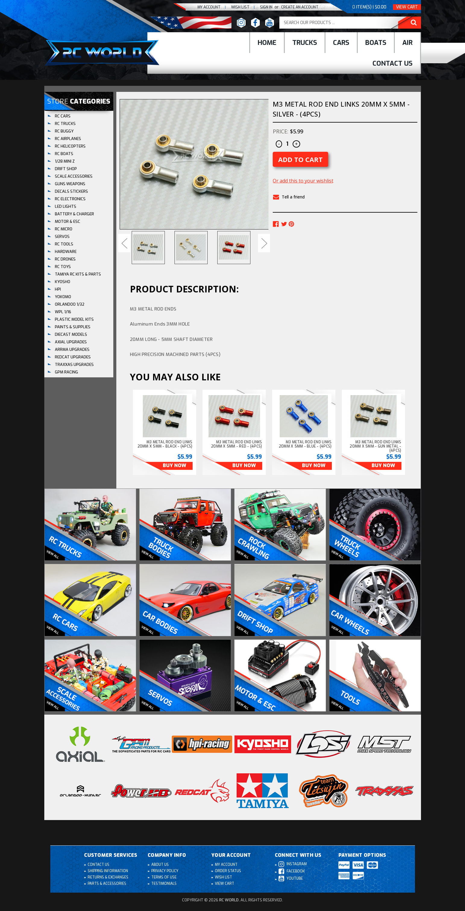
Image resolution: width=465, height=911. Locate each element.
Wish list (236, 7)
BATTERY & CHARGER (74, 214)
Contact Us (392, 63)
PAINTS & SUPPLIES (72, 326)
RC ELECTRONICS (70, 198)
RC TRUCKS (65, 123)
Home (267, 42)
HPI (58, 289)
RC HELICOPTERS (70, 146)
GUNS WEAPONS (70, 183)
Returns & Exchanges (108, 877)
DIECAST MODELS (71, 334)
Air (407, 42)
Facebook (291, 872)
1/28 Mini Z (65, 161)
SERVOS (62, 236)
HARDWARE (66, 251)
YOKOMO (63, 296)
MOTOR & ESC (67, 221)
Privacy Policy (165, 871)
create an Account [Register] (299, 7)
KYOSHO (62, 281)
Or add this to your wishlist (303, 181)
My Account (204, 7)
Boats (375, 42)
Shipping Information (108, 871)
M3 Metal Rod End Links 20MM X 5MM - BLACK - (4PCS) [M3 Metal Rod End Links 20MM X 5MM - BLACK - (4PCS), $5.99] (165, 444)
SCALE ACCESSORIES (74, 176)
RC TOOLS (64, 244)
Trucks (304, 42)
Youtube (290, 879)
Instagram (292, 864)
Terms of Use (164, 877)
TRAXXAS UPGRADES (74, 364)
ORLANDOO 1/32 (69, 304)
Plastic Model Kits (74, 319)
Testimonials (164, 883)
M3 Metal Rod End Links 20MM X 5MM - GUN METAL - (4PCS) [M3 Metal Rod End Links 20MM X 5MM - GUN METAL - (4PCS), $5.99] (375, 446)
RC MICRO (63, 229)
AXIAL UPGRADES (71, 342)
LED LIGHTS (65, 206)
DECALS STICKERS (71, 191)
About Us (160, 865)
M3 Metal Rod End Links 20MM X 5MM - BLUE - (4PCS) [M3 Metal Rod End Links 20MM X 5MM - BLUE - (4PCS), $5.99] (305, 444)
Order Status (228, 871)
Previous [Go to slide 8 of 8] (124, 243)
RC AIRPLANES (68, 138)
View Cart (407, 7)
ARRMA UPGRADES (72, 349)
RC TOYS (63, 266)
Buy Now (173, 466)
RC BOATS (64, 153)
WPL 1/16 (63, 311)
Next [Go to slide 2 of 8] (264, 243)
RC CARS (63, 116)
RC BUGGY (64, 131)
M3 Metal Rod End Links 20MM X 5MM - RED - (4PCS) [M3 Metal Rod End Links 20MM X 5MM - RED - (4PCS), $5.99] (236, 444)
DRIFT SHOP (66, 168)
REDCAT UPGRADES (73, 357)
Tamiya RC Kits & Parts (78, 274)
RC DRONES (65, 259)
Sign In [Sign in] (264, 7)
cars (341, 42)
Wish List (223, 877)
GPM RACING (66, 372)
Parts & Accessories (107, 883)
